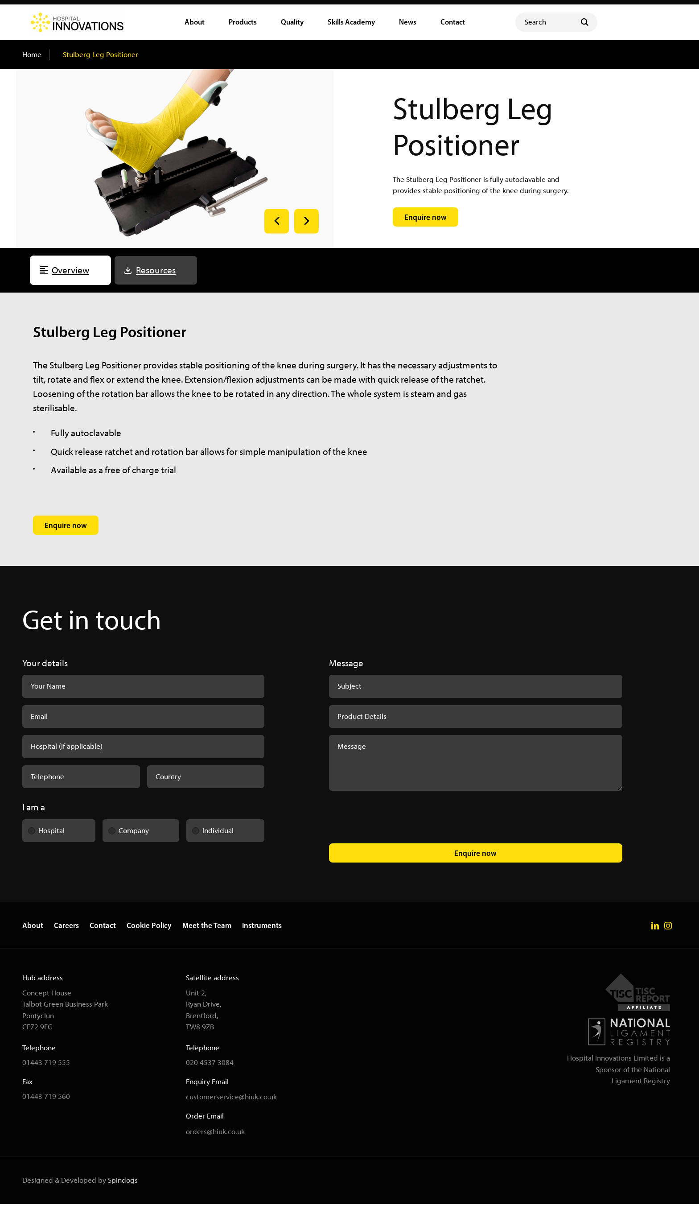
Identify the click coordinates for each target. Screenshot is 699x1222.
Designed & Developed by (80, 1197)
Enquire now (475, 870)
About (32, 943)
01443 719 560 (46, 1114)
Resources (156, 287)
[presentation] (397, 836)
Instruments (262, 943)
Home (31, 72)
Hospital (44, 845)
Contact (103, 943)
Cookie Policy (149, 943)
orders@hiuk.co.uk (215, 1149)
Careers (66, 943)
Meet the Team (206, 943)
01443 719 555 (46, 1080)
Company (126, 845)
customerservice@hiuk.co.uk (231, 1115)
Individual (210, 845)
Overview (70, 287)
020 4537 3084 (210, 1080)
